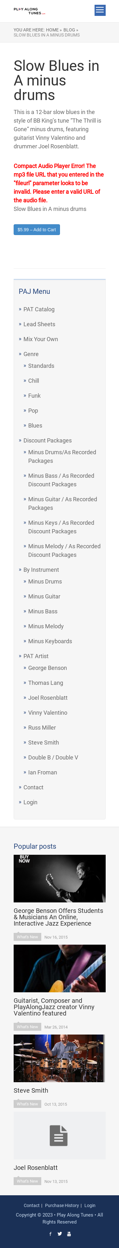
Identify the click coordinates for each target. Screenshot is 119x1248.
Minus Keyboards (50, 641)
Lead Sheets (39, 324)
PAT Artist (36, 656)
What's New (27, 936)
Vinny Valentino (47, 712)
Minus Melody (46, 626)
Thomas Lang (45, 682)
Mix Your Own (40, 339)
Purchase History (62, 1205)
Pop (33, 410)
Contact (33, 787)
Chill (33, 380)
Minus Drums (45, 581)
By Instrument (41, 569)
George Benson (47, 667)
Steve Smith (43, 742)
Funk (34, 395)
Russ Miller (42, 727)
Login (30, 802)
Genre (31, 354)
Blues (35, 425)
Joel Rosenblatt (48, 697)
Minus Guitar (44, 596)
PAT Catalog (39, 309)
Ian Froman (42, 772)
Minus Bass (42, 611)
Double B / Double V (53, 757)
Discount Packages (47, 440)
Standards (41, 365)
